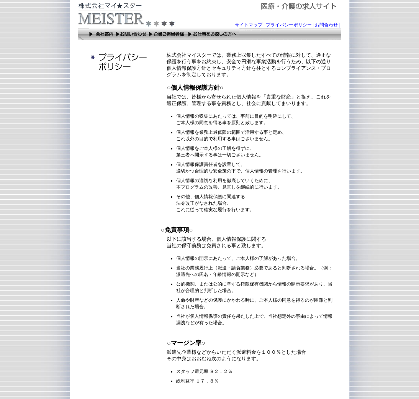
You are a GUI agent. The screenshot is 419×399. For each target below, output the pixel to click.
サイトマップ (248, 25)
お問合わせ (326, 25)
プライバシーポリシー (289, 25)
